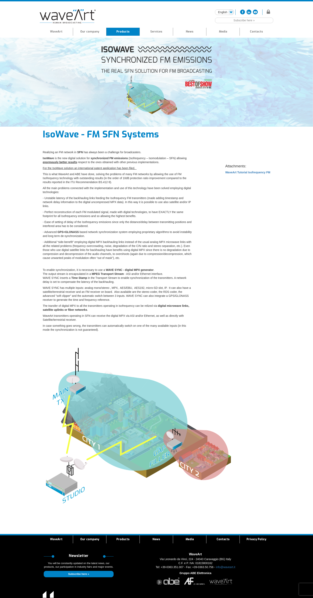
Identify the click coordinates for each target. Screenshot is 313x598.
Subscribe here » (244, 20)
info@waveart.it (225, 567)
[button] (123, 32)
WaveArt (56, 32)
